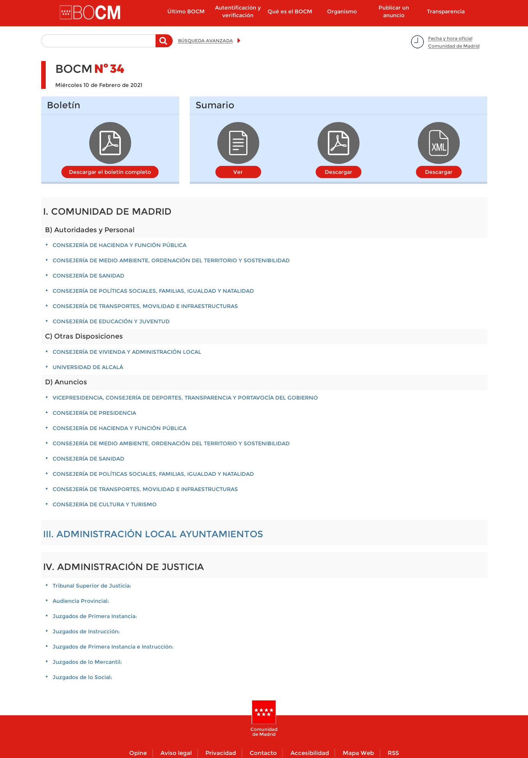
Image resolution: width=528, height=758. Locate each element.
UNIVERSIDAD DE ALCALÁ (88, 367)
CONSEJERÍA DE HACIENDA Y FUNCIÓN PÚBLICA (119, 245)
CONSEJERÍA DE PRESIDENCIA (94, 413)
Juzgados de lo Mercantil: (87, 661)
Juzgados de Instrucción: (86, 631)
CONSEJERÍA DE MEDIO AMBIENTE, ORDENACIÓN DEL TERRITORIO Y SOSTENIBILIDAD (171, 260)
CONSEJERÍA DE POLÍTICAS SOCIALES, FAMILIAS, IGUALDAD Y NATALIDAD (153, 290)
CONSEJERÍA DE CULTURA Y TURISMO (105, 504)
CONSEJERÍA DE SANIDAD (88, 275)
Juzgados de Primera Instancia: (95, 616)
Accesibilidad (309, 752)
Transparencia (446, 11)
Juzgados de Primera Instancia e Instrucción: (113, 646)
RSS (393, 752)
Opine (138, 752)
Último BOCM (186, 11)
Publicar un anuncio (394, 11)
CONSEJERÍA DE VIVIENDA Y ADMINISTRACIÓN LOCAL (127, 351)
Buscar (164, 44)
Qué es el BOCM (290, 11)
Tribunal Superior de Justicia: (92, 585)
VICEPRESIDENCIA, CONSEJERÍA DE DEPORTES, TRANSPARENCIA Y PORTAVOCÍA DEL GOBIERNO (185, 397)
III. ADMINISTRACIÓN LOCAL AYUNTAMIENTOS (153, 534)
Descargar (338, 172)
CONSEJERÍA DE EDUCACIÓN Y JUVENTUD (111, 321)
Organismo (342, 11)
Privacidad (220, 752)
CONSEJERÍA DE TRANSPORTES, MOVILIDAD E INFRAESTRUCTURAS (145, 306)
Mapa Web (358, 752)
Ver (238, 172)
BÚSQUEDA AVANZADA (205, 40)
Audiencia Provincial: (81, 600)
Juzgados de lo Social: (82, 677)
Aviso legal (176, 752)
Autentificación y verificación (238, 11)
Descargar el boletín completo (110, 172)
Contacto (263, 752)
